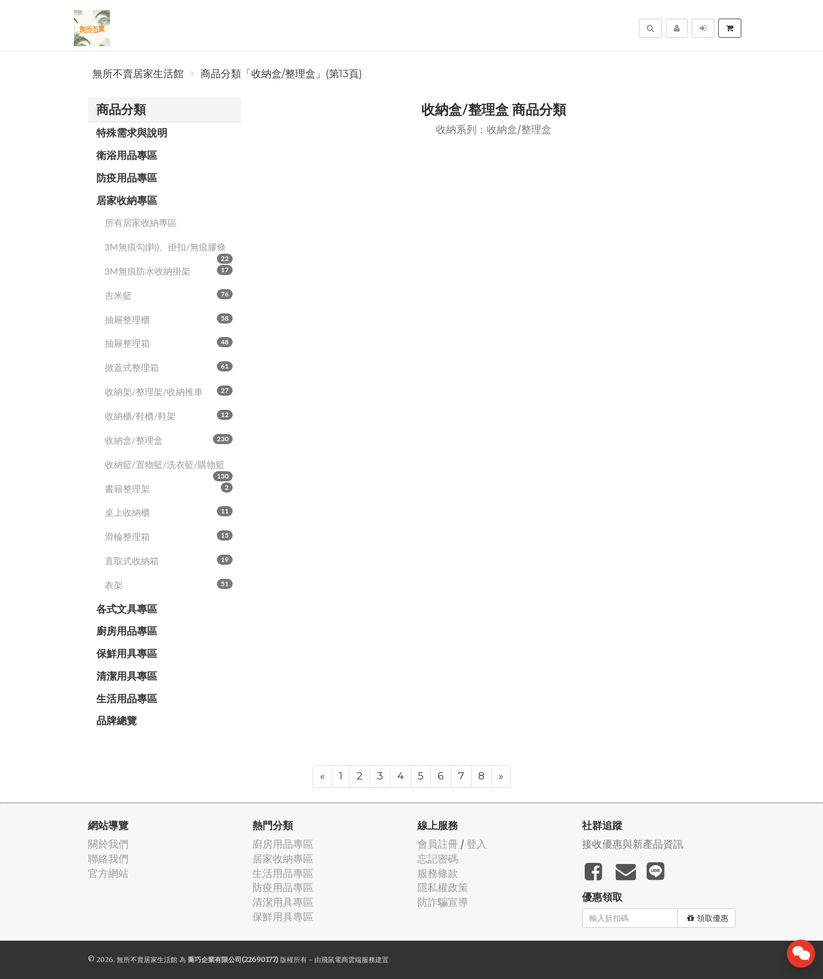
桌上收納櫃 (169, 511)
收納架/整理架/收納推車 (169, 391)
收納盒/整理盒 (169, 439)
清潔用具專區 (126, 676)
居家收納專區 (126, 200)
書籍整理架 (169, 488)
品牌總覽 (116, 720)
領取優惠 (707, 918)
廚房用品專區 (126, 630)
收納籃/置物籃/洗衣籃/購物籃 (169, 468)
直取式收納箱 (169, 560)
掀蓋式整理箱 (169, 367)
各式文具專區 (126, 609)
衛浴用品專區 (126, 155)
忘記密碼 (437, 858)
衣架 (169, 584)
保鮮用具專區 (126, 653)
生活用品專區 (126, 698)
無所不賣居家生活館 (138, 74)
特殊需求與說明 (131, 132)
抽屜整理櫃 (169, 319)
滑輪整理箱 (169, 536)
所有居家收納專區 (141, 222)
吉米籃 (169, 294)
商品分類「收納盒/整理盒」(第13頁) (281, 74)
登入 (476, 844)
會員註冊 (437, 844)
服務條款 (437, 873)
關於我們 (108, 844)
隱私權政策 (442, 887)
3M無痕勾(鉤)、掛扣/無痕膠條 (169, 250)
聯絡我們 (108, 858)
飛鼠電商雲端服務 (348, 959)
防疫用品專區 (126, 177)
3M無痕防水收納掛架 (169, 270)
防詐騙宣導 (442, 902)
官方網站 (108, 873)
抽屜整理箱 (169, 342)
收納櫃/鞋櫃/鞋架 (169, 415)
